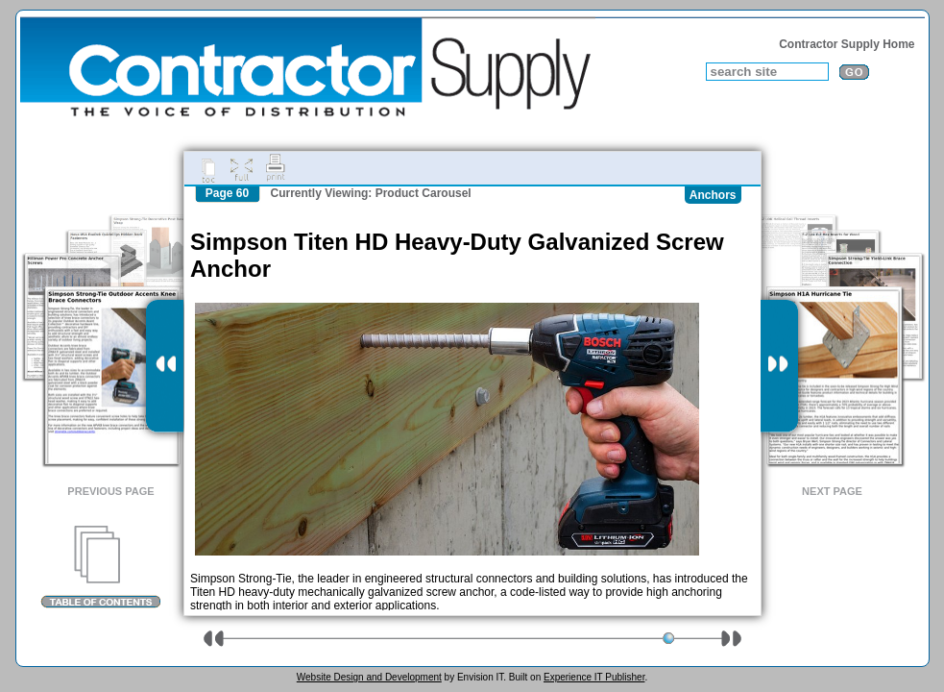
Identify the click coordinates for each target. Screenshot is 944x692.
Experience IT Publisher (594, 677)
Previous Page (110, 491)
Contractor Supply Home (846, 44)
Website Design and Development (369, 677)
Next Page (832, 491)
